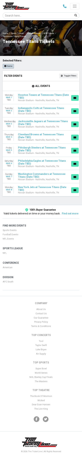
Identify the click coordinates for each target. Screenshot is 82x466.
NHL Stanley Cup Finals (41, 377)
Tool (41, 341)
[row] (41, 97)
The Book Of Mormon (41, 396)
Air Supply (41, 354)
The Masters (41, 381)
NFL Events (8, 239)
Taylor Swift (41, 345)
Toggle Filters (68, 76)
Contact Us (41, 313)
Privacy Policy (41, 322)
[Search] (38, 15)
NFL (5, 253)
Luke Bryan (41, 349)
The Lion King (41, 409)
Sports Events (10, 230)
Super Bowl (41, 368)
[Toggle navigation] (74, 6)
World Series (41, 373)
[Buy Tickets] (75, 98)
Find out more (70, 213)
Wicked (41, 400)
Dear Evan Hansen (41, 404)
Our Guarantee (41, 318)
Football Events (10, 234)
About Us (41, 309)
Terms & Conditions (41, 326)
